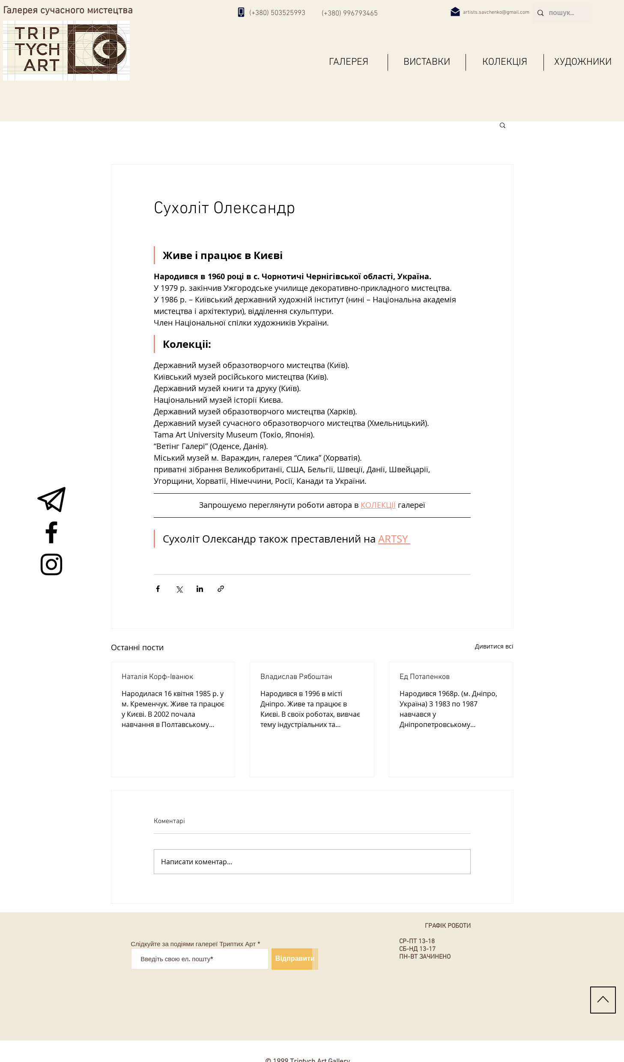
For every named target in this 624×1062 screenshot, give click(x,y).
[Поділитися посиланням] (221, 589)
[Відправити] (295, 959)
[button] (503, 124)
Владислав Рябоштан (296, 677)
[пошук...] (561, 13)
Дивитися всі (494, 646)
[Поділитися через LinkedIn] (200, 589)
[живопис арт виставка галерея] (51, 500)
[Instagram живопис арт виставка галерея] (51, 564)
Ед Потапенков (425, 677)
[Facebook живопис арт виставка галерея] (51, 532)
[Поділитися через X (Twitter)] (179, 589)
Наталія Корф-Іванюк (157, 677)
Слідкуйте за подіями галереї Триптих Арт (193, 944)
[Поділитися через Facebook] (158, 589)
